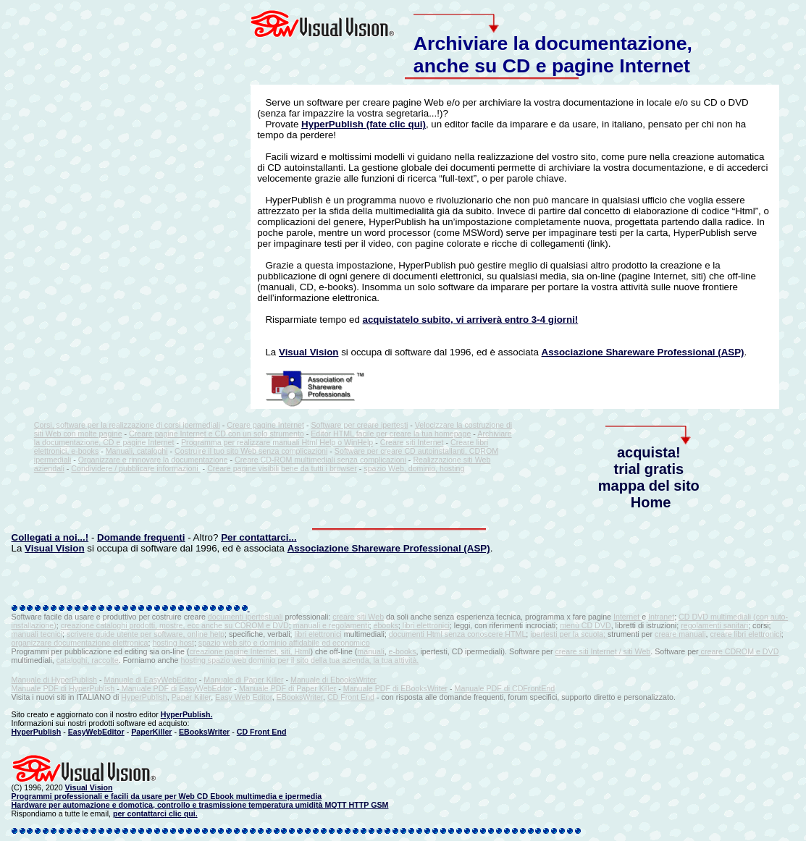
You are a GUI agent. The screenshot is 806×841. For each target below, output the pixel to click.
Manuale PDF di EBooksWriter (395, 688)
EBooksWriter (300, 697)
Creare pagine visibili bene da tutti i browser (282, 468)
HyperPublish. (187, 714)
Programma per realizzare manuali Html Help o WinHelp (277, 442)
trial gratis (648, 469)
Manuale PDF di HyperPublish (63, 688)
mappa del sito (649, 486)
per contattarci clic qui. (155, 813)
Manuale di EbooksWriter (333, 679)
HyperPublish (144, 697)
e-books (402, 651)
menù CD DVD (585, 625)
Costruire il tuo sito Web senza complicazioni (251, 451)
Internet (627, 616)
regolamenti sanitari (714, 625)
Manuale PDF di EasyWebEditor (175, 688)
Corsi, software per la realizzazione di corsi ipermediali (127, 424)
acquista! (649, 452)
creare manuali (680, 634)
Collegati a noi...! (50, 537)
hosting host (172, 642)
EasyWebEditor (96, 731)
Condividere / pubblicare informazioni (135, 468)
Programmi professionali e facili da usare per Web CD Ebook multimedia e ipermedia (167, 796)
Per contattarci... (258, 537)
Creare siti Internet (412, 442)
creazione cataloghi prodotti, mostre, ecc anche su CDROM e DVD (175, 625)
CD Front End (350, 697)
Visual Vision (308, 352)
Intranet (661, 616)
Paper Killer (191, 697)
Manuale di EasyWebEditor (150, 679)
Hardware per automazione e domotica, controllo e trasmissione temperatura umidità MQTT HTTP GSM (200, 804)
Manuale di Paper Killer (243, 679)
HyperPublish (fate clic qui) (363, 124)
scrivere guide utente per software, (127, 634)
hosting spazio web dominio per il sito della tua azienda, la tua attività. (300, 660)
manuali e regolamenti (331, 625)
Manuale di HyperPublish (54, 679)
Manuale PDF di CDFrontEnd (505, 688)
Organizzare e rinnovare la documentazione (153, 459)
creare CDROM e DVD (739, 651)
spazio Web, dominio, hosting (414, 468)
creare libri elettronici (745, 634)
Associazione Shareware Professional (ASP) (643, 352)
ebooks (385, 625)
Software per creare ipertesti (359, 424)
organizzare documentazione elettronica (80, 642)
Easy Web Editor (243, 697)
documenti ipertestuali (245, 616)
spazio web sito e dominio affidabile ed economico (284, 642)
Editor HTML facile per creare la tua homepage (391, 433)
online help (205, 634)
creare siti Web (358, 616)
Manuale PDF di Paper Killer (287, 688)
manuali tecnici (37, 634)
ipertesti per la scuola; (569, 634)
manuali (370, 651)
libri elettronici (426, 625)
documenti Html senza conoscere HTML (457, 634)
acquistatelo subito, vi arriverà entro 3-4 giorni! (471, 319)
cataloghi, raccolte (87, 660)
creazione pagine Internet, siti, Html (249, 651)
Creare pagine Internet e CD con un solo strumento (216, 433)
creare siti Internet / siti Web (602, 651)
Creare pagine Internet (265, 424)
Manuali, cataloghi (137, 451)
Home (651, 502)
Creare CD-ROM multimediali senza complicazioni (320, 459)
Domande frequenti (141, 537)
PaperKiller (151, 731)
